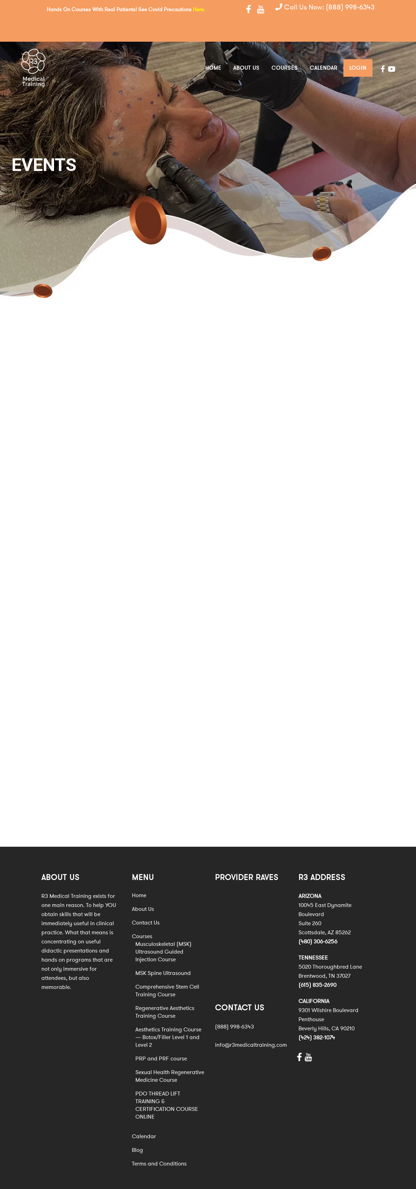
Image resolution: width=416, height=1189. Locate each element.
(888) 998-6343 (350, 8)
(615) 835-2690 (317, 963)
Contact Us (146, 901)
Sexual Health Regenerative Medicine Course (169, 1054)
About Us (143, 887)
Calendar (144, 1114)
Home (139, 873)
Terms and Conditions (159, 1142)
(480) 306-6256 (317, 919)
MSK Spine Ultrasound (163, 951)
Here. (199, 9)
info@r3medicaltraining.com (251, 1022)
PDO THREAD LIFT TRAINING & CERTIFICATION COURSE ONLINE (166, 1083)
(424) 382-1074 (316, 1015)
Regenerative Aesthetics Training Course (164, 990)
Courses (142, 914)
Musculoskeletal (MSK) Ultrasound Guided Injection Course (163, 929)
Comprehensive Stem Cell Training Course (167, 968)
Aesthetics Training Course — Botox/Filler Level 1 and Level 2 (168, 1015)
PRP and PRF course (161, 1036)
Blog (137, 1128)
